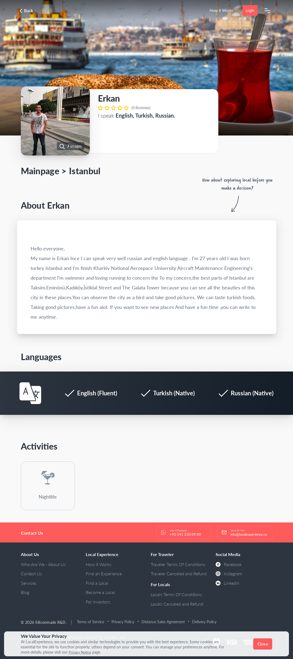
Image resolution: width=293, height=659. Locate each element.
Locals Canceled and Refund (177, 603)
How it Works (221, 10)
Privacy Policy (122, 621)
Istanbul (85, 171)
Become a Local (100, 592)
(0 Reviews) (140, 107)
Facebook (229, 564)
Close (263, 643)
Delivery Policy (204, 621)
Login (250, 10)
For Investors (98, 601)
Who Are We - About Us (43, 564)
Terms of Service (90, 621)
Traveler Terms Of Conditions (178, 564)
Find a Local (97, 583)
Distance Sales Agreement (163, 621)
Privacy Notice (81, 652)
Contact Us (31, 573)
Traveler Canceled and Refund (179, 573)
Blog (25, 592)
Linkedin (227, 583)
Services (29, 583)
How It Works (98, 564)
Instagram (229, 573)
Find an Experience (104, 573)
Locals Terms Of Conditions (176, 594)
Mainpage (40, 171)
